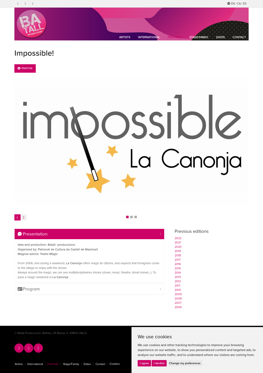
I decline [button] (159, 363)
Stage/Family (198, 37)
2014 (178, 272)
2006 (178, 307)
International (149, 37)
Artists (124, 37)
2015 (178, 268)
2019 (178, 251)
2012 (178, 281)
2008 (178, 298)
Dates (220, 37)
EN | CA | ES (236, 3)
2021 (178, 242)
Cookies (115, 364)
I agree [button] (144, 363)
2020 (178, 247)
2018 (178, 255)
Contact (239, 37)
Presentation (32, 234)
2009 (178, 294)
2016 (178, 264)
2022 (178, 238)
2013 (178, 277)
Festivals (175, 37)
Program (29, 289)
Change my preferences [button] (185, 363)
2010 (178, 290)
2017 (178, 260)
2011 (177, 285)
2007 (178, 303)
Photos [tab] (25, 68)
